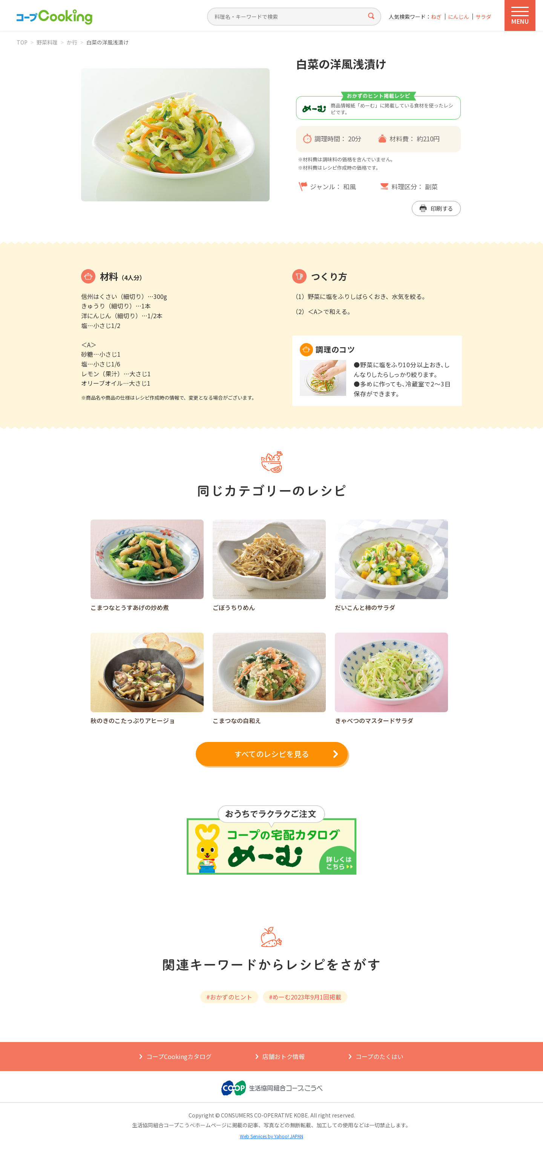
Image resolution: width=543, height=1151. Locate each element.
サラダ (483, 17)
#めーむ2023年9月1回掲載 (305, 996)
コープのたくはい (379, 1056)
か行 (72, 42)
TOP (22, 42)
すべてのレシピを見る (271, 753)
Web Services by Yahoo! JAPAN (271, 1136)
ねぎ (436, 17)
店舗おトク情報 (283, 1056)
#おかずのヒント (229, 996)
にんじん (458, 17)
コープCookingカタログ (179, 1056)
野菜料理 (47, 42)
